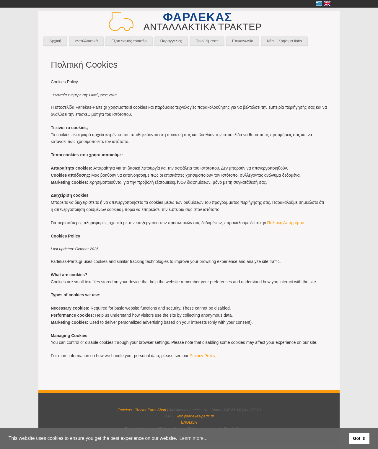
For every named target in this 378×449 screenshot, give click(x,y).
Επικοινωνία (242, 41)
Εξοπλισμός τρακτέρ (129, 41)
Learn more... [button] (193, 438)
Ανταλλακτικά (86, 41)
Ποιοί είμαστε (207, 41)
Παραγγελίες (171, 41)
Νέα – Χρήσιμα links (284, 41)
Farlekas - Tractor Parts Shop (142, 410)
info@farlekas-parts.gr (195, 416)
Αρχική (55, 41)
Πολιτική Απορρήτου (285, 222)
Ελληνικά (318, 3)
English (327, 3)
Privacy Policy (202, 355)
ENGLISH (189, 422)
